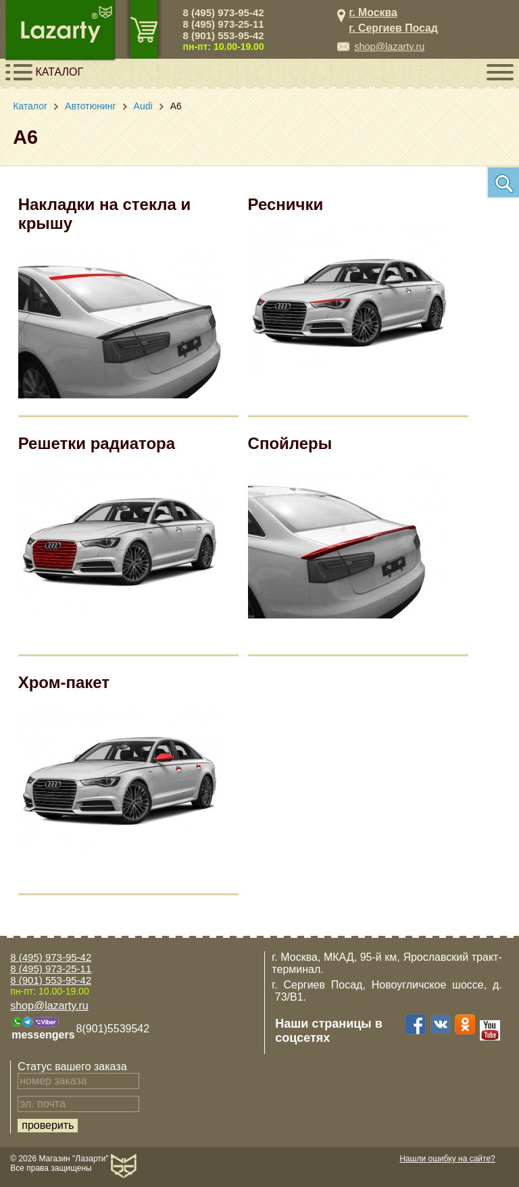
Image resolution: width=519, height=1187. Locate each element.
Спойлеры (290, 443)
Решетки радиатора (96, 443)
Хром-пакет (63, 682)
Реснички (286, 204)
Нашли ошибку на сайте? (447, 1158)
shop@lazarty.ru (389, 46)
